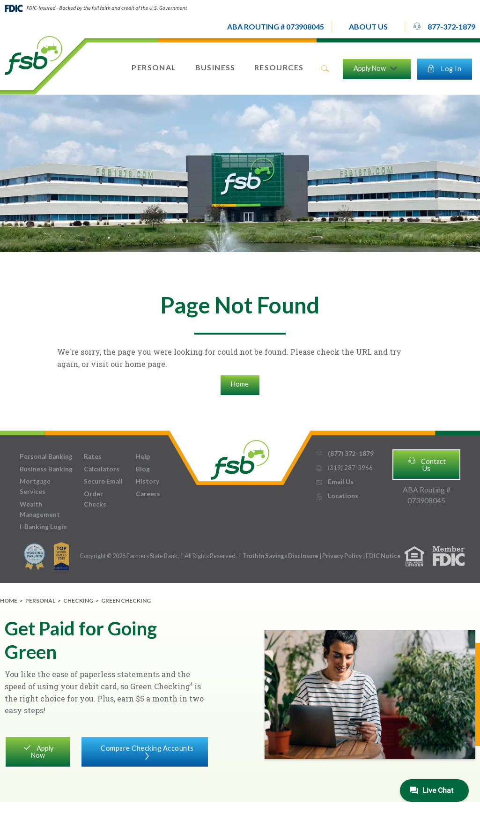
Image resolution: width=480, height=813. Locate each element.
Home (240, 384)
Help (143, 456)
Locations (336, 496)
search (325, 69)
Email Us (334, 482)
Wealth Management (40, 509)
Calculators (101, 469)
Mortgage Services (35, 486)
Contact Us (426, 464)
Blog (143, 469)
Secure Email (103, 481)
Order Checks (95, 499)
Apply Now (37, 751)
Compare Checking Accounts (145, 751)
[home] (33, 55)
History (147, 481)
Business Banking (46, 469)
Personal (40, 600)
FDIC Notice (383, 555)
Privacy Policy (342, 555)
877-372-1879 (444, 26)
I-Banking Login (43, 526)
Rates (93, 456)
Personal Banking (46, 456)
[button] (368, 26)
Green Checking (126, 600)
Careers (148, 494)
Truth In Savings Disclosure (280, 555)
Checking (78, 600)
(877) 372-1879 (344, 454)
